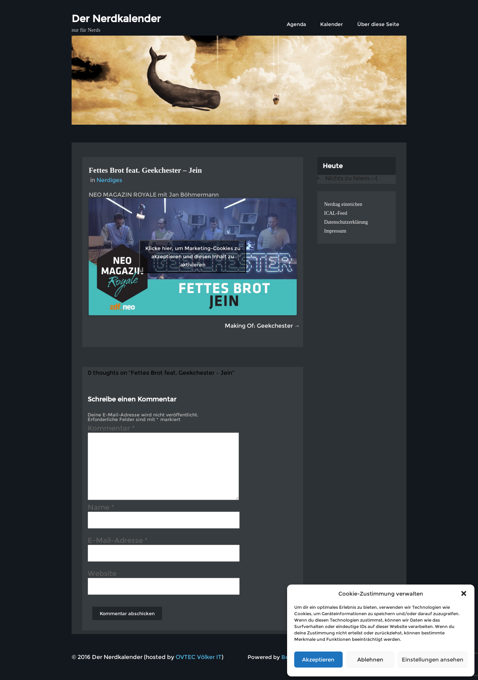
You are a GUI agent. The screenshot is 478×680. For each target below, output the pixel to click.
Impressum (335, 231)
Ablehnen (370, 659)
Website (102, 574)
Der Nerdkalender (116, 18)
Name (101, 508)
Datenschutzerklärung (346, 222)
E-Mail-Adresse (118, 541)
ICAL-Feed (335, 213)
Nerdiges (109, 180)
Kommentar (111, 429)
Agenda (296, 24)
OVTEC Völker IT (199, 657)
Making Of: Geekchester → (262, 325)
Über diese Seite (378, 24)
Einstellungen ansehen (432, 659)
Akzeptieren (318, 659)
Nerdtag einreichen (343, 204)
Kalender (331, 24)
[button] (463, 593)
